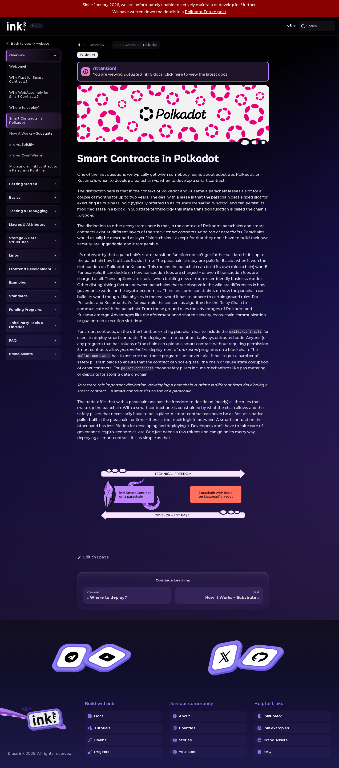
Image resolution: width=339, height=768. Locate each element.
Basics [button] (14, 197)
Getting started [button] (23, 184)
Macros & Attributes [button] (27, 224)
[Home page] (79, 44)
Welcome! (17, 66)
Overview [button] (17, 55)
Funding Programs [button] (25, 310)
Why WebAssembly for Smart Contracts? (28, 94)
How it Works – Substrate (30, 133)
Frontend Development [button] (30, 269)
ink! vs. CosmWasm (25, 155)
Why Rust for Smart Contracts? (26, 79)
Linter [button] (14, 255)
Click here (173, 74)
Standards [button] (18, 296)
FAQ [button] (13, 340)
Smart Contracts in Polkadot (25, 120)
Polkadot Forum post (205, 12)
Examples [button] (17, 282)
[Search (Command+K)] (317, 26)
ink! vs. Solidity (21, 144)
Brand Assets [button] (21, 354)
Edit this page (93, 557)
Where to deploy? (24, 107)
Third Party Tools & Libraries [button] (26, 325)
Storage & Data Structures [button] (22, 240)
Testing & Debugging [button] (28, 211)
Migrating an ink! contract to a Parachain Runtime (33, 168)
